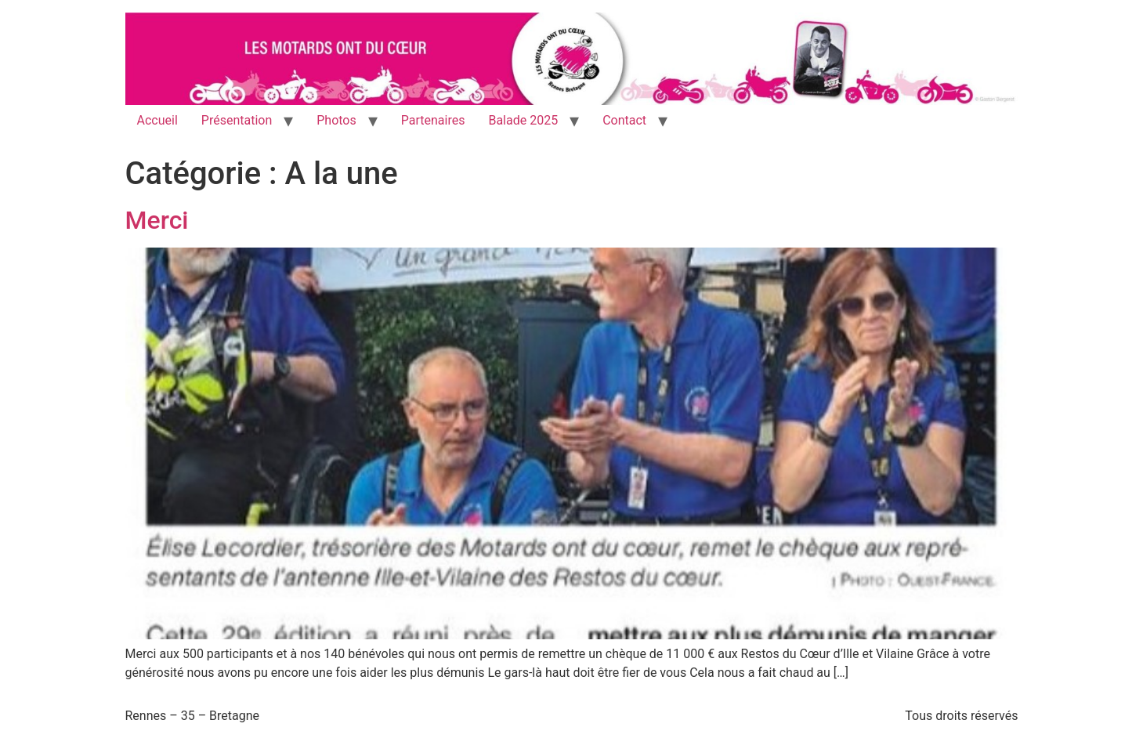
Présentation (236, 120)
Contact (624, 120)
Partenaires (433, 120)
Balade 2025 (523, 120)
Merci (157, 220)
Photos (336, 120)
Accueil (157, 120)
